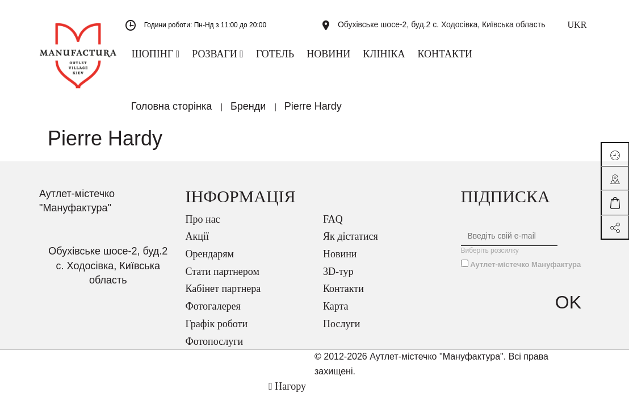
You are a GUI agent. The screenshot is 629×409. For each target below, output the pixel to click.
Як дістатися (350, 243)
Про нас (203, 226)
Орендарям (210, 261)
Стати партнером (222, 279)
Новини (340, 261)
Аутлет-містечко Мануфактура (525, 272)
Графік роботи (217, 331)
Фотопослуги (215, 348)
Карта (336, 313)
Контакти (343, 296)
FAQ (333, 226)
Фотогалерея (213, 313)
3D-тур (338, 279)
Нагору (287, 393)
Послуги (341, 331)
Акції (197, 243)
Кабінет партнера (223, 296)
